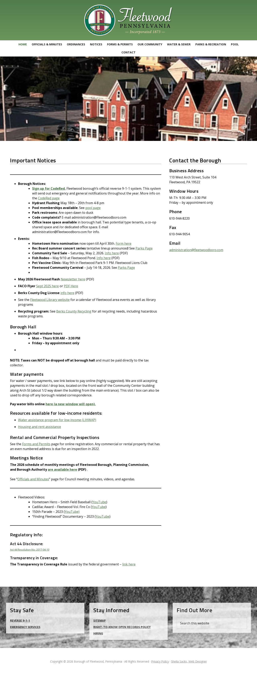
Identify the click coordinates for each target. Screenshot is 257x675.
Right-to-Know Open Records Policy (122, 627)
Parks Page (144, 248)
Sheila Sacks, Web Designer (189, 661)
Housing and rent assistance (39, 427)
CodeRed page (49, 198)
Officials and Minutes (33, 479)
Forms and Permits (36, 444)
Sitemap (99, 620)
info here (67, 293)
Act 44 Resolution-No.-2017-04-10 (29, 549)
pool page (93, 208)
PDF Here (71, 286)
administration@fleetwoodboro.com (196, 250)
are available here (62, 469)
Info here (112, 253)
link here (129, 564)
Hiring (98, 633)
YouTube (99, 502)
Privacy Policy (160, 661)
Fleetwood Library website (50, 299)
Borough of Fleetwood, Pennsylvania (128, 20)
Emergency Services (25, 627)
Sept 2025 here (47, 286)
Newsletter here (73, 279)
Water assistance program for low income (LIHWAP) (57, 420)
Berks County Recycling (73, 311)
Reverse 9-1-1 (20, 620)
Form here (123, 243)
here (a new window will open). (71, 404)
